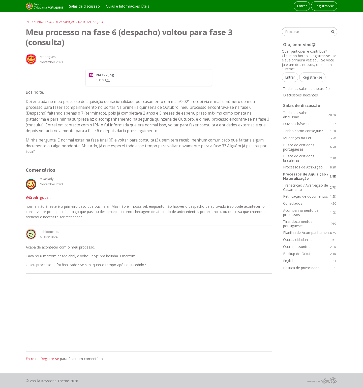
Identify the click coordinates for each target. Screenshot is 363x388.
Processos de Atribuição (309, 167)
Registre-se (50, 358)
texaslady (46, 179)
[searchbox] (309, 31)
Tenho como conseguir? (309, 130)
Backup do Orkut (309, 253)
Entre (30, 358)
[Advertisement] (149, 312)
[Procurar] (332, 31)
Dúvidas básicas (309, 123)
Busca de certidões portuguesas (309, 147)
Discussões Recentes (300, 95)
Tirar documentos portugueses (309, 223)
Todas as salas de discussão (306, 88)
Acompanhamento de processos (309, 212)
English (309, 260)
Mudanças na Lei (309, 137)
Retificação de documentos (309, 196)
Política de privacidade (309, 267)
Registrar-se (324, 6)
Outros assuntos (309, 246)
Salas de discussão (84, 6)
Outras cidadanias (309, 239)
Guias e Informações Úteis (127, 6)
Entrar (302, 6)
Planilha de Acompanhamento (309, 232)
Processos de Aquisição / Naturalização (309, 176)
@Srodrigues (37, 197)
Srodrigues (47, 57)
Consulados (309, 203)
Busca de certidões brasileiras (309, 158)
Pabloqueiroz (49, 232)
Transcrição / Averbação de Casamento (309, 187)
